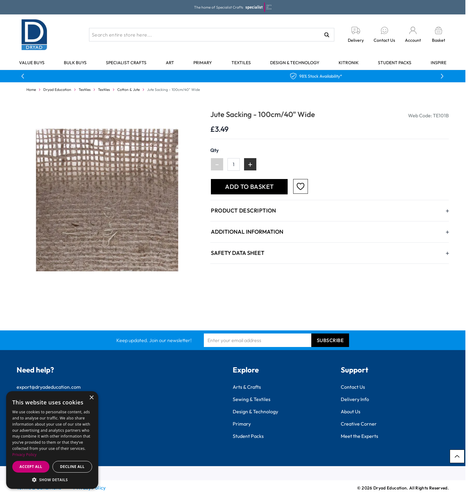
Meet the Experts (359, 436)
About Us (350, 411)
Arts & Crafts (247, 387)
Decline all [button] (72, 466)
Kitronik (349, 62)
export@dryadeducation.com (49, 387)
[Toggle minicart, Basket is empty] (438, 35)
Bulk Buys (75, 62)
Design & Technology (294, 62)
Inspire (438, 62)
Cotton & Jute (128, 89)
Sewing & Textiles (251, 399)
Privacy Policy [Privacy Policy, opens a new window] (24, 454)
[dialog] (52, 440)
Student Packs (394, 62)
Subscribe (330, 340)
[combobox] (211, 34)
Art (170, 62)
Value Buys (32, 62)
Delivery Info (355, 399)
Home (31, 89)
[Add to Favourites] (300, 186)
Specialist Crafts (126, 62)
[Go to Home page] (34, 34)
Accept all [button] (31, 466)
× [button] (91, 398)
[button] (52, 480)
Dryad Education (57, 89)
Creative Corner (359, 424)
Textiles (241, 62)
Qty (214, 150)
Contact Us (353, 387)
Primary (202, 62)
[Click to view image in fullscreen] (108, 200)
